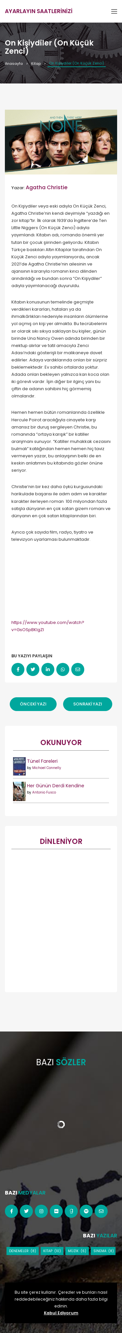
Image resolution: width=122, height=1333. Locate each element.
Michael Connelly (46, 767)
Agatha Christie (47, 187)
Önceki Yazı (33, 704)
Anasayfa (14, 63)
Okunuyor (61, 743)
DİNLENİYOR (61, 841)
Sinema (99, 1251)
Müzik (73, 1251)
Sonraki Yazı (87, 704)
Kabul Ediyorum (61, 1313)
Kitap (36, 63)
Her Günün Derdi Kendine (55, 785)
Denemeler (19, 1251)
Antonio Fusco (44, 792)
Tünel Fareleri (42, 761)
